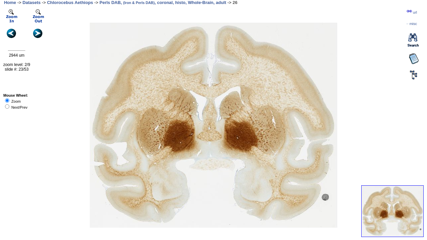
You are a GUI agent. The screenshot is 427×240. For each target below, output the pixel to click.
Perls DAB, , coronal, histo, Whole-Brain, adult (162, 2)
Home (10, 2)
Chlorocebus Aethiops (70, 2)
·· (411, 24)
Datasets (32, 2)
